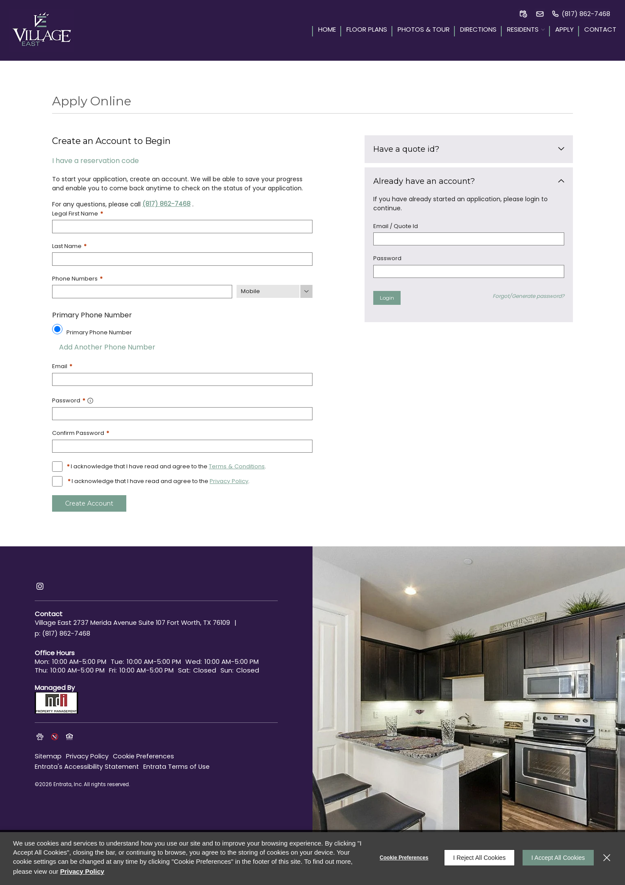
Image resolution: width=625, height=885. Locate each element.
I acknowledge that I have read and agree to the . (166, 465)
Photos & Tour (424, 30)
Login (387, 297)
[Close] (607, 857)
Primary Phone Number (99, 331)
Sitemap (48, 753)
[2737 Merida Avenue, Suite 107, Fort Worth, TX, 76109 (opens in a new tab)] (153, 622)
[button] (523, 14)
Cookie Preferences (402, 858)
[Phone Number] (142, 290)
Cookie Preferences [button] (146, 753)
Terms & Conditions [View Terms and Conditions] (236, 465)
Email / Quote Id (395, 226)
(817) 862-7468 (166, 203)
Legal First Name (77, 213)
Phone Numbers (77, 278)
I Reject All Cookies (478, 857)
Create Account (89, 502)
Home (327, 30)
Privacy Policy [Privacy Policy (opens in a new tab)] (229, 480)
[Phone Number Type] (274, 290)
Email (62, 366)
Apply (564, 30)
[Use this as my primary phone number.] (57, 328)
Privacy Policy (88, 753)
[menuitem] (324, 30)
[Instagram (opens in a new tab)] (40, 585)
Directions (478, 30)
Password (387, 258)
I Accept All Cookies (557, 857)
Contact (600, 30)
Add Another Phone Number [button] (103, 346)
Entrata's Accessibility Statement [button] (89, 764)
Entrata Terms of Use (181, 764)
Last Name (69, 246)
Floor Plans (366, 30)
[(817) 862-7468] (580, 14)
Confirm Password (80, 432)
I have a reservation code (95, 161)
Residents (523, 30)
